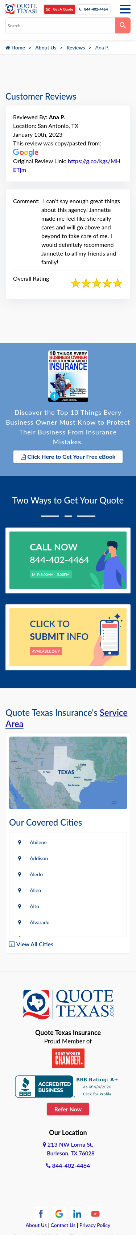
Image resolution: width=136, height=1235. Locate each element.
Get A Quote (59, 9)
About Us (45, 47)
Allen (35, 890)
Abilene (38, 842)
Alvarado (40, 922)
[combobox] (60, 25)
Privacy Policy (95, 1225)
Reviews (75, 47)
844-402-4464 (93, 9)
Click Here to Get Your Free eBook (68, 456)
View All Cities (34, 944)
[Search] (123, 25)
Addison (39, 858)
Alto (34, 906)
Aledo (36, 874)
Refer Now (68, 1109)
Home (15, 47)
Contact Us (63, 1225)
